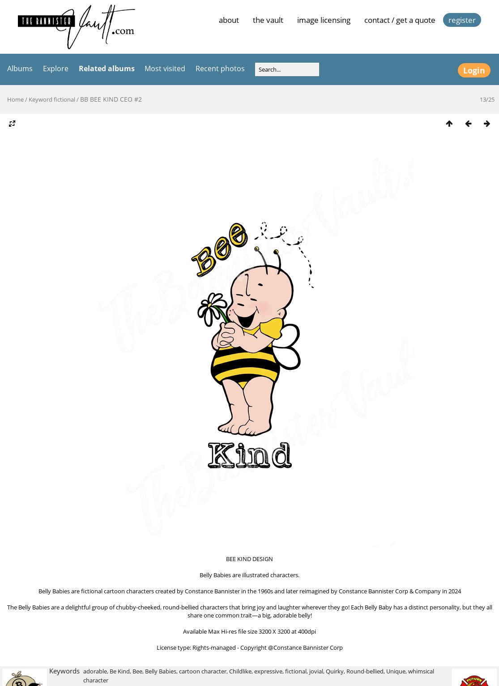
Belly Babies (160, 671)
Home (15, 99)
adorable (95, 671)
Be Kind (120, 671)
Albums (20, 68)
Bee (137, 671)
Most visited (165, 68)
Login (474, 70)
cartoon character (202, 671)
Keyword (40, 99)
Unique (395, 671)
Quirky (335, 671)
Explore (55, 68)
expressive (268, 671)
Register (462, 20)
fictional (64, 99)
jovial (316, 671)
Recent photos (220, 68)
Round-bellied (365, 671)
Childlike (240, 671)
